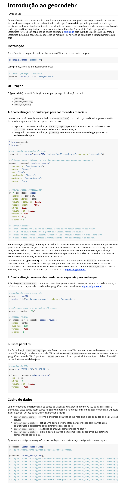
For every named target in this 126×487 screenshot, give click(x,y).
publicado (69, 31)
